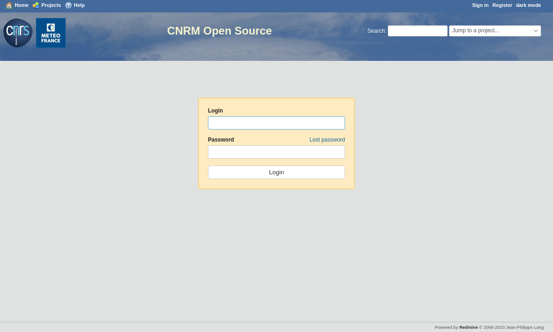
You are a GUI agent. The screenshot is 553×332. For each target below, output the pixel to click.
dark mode (528, 5)
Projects (51, 5)
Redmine (468, 327)
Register (502, 5)
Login (215, 110)
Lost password (327, 139)
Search (376, 31)
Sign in (480, 5)
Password (276, 139)
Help (79, 5)
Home (22, 5)
